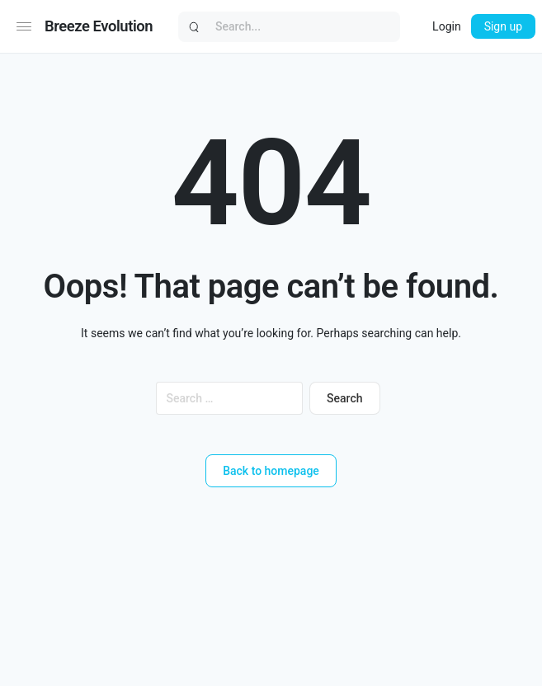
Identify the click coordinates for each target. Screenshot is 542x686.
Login (446, 26)
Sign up (503, 26)
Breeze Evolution (99, 26)
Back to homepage (271, 470)
